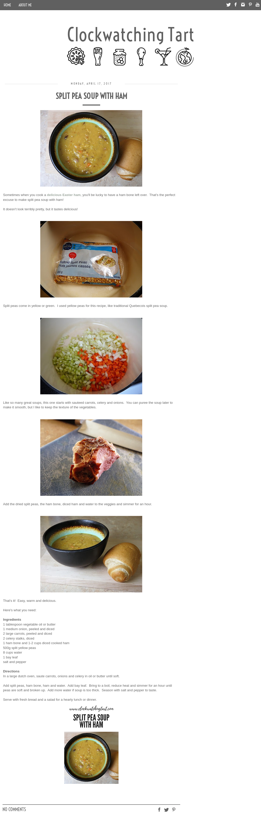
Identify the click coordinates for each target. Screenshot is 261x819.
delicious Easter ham (64, 195)
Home (7, 5)
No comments (14, 809)
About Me (25, 5)
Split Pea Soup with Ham (91, 96)
